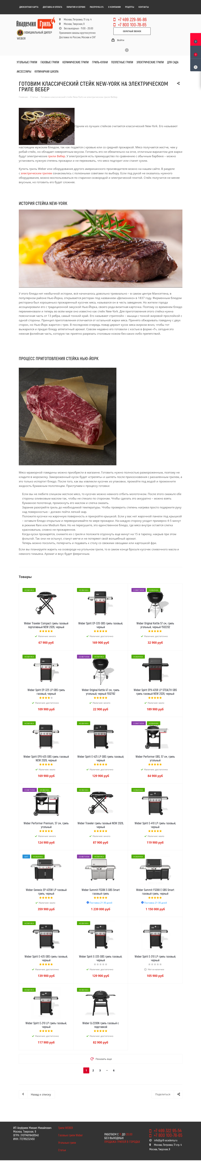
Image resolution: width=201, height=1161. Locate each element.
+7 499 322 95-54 (168, 1130)
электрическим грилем (36, 173)
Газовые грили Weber (70, 1135)
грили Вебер (56, 156)
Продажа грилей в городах (122, 1141)
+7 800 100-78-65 (132, 24)
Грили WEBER (65, 1127)
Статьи (62, 1150)
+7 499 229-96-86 (132, 19)
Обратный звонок (132, 31)
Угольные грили (67, 1142)
